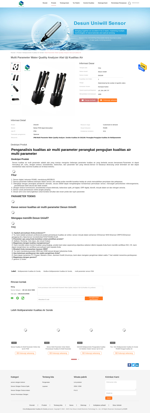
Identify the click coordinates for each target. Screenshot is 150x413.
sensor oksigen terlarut (18, 382)
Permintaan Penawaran (119, 3)
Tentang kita (58, 405)
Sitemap (83, 405)
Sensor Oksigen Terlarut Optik (20, 386)
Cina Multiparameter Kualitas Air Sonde (35, 409)
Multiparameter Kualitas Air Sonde (29, 271)
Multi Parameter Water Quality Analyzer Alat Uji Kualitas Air (63, 52)
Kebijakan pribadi (99, 405)
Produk (53, 3)
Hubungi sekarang (108, 100)
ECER (125, 409)
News (71, 405)
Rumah (45, 3)
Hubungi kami (102, 3)
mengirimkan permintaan (94, 298)
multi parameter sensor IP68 (84, 271)
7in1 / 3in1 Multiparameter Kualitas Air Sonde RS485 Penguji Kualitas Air (124, 348)
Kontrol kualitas (88, 3)
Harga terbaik (89, 100)
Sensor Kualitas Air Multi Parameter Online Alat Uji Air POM (25, 348)
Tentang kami (64, 3)
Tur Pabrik (76, 3)
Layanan (45, 386)
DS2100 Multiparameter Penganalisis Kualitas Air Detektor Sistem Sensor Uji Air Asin (91, 348)
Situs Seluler (117, 405)
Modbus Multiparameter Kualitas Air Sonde (58, 271)
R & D (76, 390)
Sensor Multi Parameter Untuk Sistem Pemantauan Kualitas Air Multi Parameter (58, 348)
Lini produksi (78, 382)
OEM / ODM (77, 386)
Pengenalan (46, 382)
